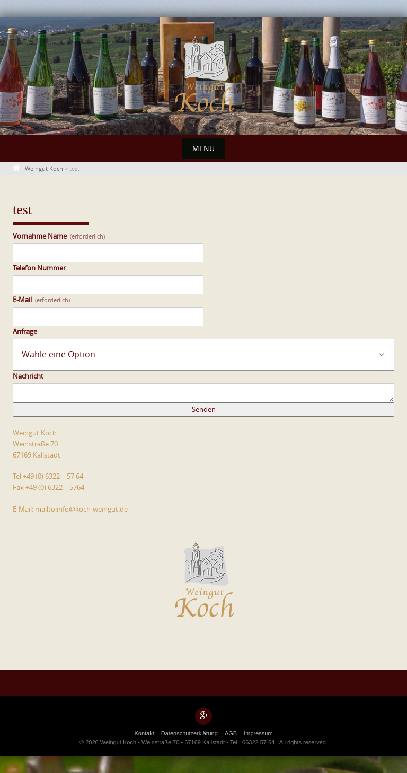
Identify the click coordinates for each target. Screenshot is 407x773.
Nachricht (28, 376)
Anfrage (25, 331)
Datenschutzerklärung (189, 733)
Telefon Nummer (39, 268)
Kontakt (144, 733)
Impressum (258, 733)
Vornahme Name (59, 236)
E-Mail (41, 299)
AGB (231, 733)
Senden (204, 409)
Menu (203, 148)
